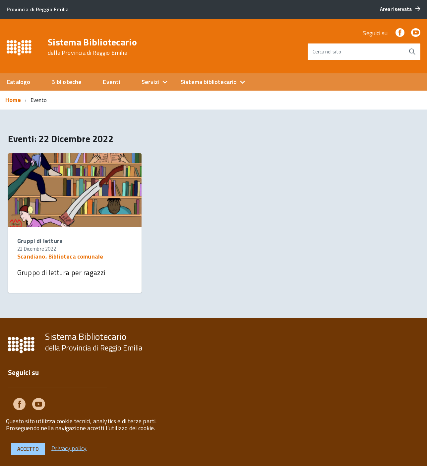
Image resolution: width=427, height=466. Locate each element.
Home (13, 99)
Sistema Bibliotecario (92, 47)
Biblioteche (66, 81)
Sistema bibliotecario (209, 81)
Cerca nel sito (327, 51)
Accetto (28, 449)
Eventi (111, 81)
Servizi (150, 81)
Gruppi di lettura (40, 240)
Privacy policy (69, 447)
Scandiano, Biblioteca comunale (60, 256)
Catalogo (18, 81)
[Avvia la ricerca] (412, 51)
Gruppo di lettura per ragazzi (61, 272)
